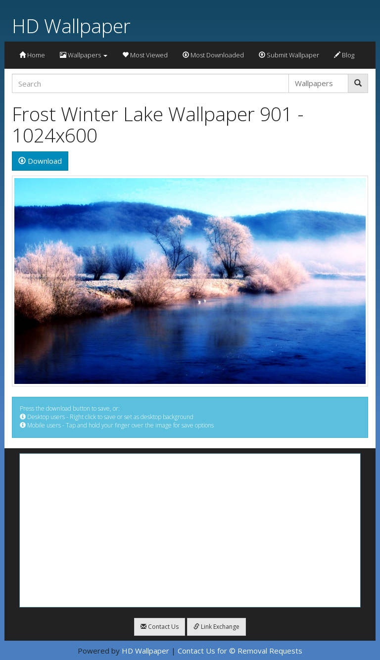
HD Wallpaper (71, 25)
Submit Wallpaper (289, 54)
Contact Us (160, 626)
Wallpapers (83, 54)
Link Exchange (216, 626)
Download (40, 161)
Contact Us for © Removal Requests (240, 651)
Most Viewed (145, 54)
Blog (344, 54)
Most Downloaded (213, 54)
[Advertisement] (190, 530)
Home (32, 54)
